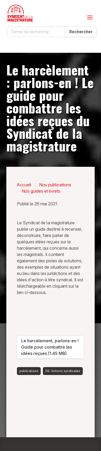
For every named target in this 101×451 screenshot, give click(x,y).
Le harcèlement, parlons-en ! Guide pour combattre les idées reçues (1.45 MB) (50, 347)
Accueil (24, 184)
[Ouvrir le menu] (90, 17)
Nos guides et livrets (41, 191)
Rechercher (81, 31)
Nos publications (55, 184)
